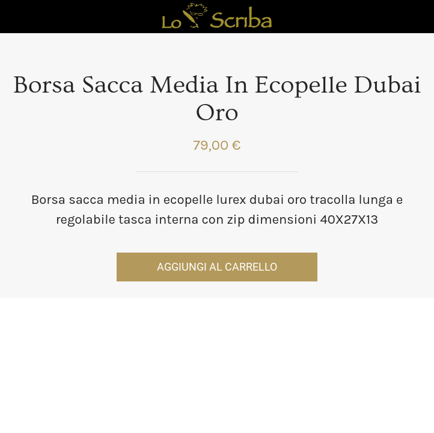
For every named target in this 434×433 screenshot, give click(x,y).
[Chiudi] (17, 17)
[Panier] (417, 16)
